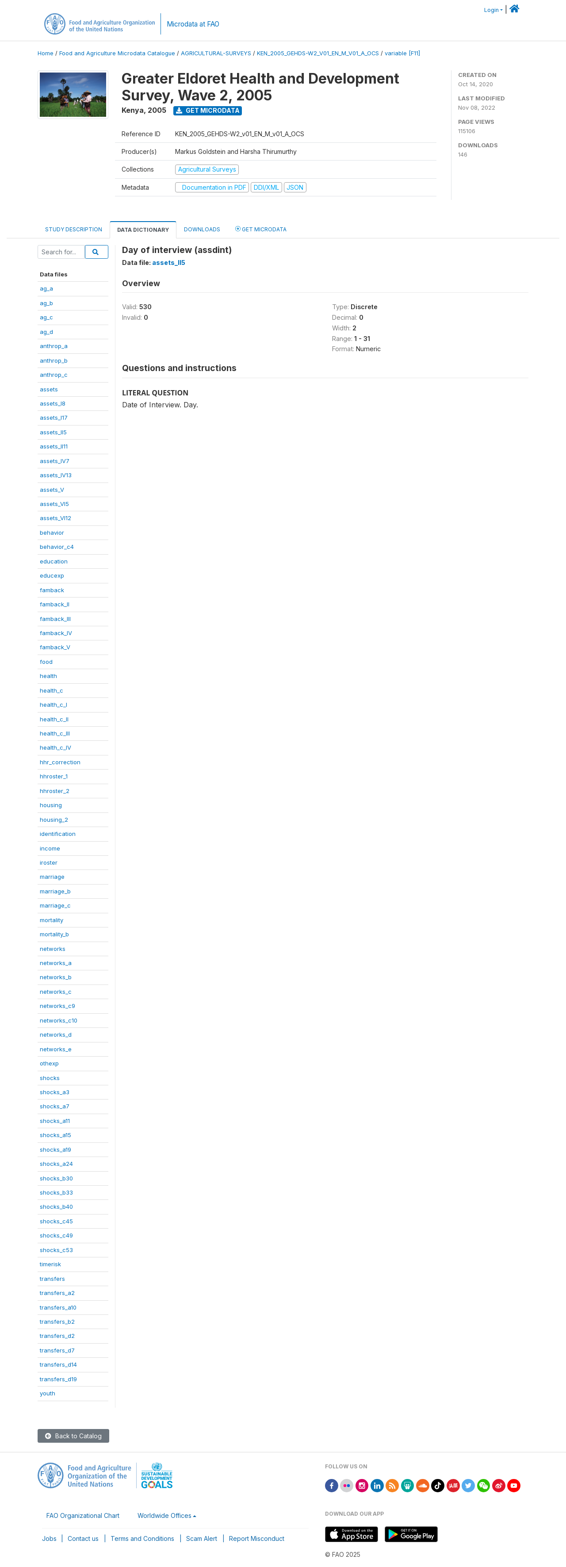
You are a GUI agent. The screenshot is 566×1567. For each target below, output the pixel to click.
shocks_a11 (55, 1120)
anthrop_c (54, 374)
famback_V (55, 647)
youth (47, 1393)
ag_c (46, 317)
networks (52, 948)
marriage (52, 876)
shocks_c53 (56, 1249)
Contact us (83, 1538)
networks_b (56, 977)
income (50, 848)
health (48, 675)
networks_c (56, 991)
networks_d (56, 1034)
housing (51, 804)
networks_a (56, 962)
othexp (49, 1063)
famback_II (54, 604)
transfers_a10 (58, 1307)
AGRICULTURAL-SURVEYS (216, 53)
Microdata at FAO (193, 24)
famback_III (55, 618)
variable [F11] (402, 53)
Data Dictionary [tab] (143, 229)
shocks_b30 (56, 1178)
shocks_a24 (56, 1163)
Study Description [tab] (73, 229)
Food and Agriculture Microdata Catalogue (117, 53)
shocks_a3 (54, 1092)
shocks (50, 1077)
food (46, 661)
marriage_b (55, 891)
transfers (52, 1278)
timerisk (50, 1264)
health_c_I (53, 704)
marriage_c (55, 905)
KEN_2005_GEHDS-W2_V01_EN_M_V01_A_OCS (318, 53)
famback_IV (56, 632)
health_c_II (54, 719)
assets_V (52, 489)
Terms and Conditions (142, 1538)
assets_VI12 (55, 517)
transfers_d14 (58, 1364)
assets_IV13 (56, 475)
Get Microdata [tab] (261, 229)
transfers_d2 (57, 1335)
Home (46, 53)
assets (49, 389)
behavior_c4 (57, 546)
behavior (52, 532)
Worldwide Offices (164, 1515)
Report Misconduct (256, 1538)
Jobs (49, 1538)
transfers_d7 (57, 1350)
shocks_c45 (56, 1221)
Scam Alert (201, 1538)
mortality (51, 919)
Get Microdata (208, 110)
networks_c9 (57, 1005)
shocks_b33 (56, 1192)
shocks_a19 (55, 1149)
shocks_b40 (56, 1206)
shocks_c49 (56, 1235)
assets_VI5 (54, 503)
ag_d (46, 331)
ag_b (46, 303)
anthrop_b (54, 360)
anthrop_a (54, 345)
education (54, 561)
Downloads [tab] (202, 229)
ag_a (46, 288)
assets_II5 (53, 432)
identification (58, 833)
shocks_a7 (54, 1106)
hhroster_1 (54, 776)
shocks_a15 (55, 1134)
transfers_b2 (57, 1321)
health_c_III (55, 733)
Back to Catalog (73, 1436)
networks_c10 (58, 1020)
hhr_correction (60, 762)
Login (491, 10)
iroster (48, 862)
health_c (51, 690)
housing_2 (54, 819)
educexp (52, 575)
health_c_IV (55, 747)
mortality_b (54, 934)
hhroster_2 (54, 790)
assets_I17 (54, 417)
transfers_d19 (58, 1379)
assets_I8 (52, 403)
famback (52, 590)
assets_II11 (54, 446)
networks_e (56, 1049)
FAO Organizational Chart (82, 1515)
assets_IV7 (54, 460)
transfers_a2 (57, 1292)
